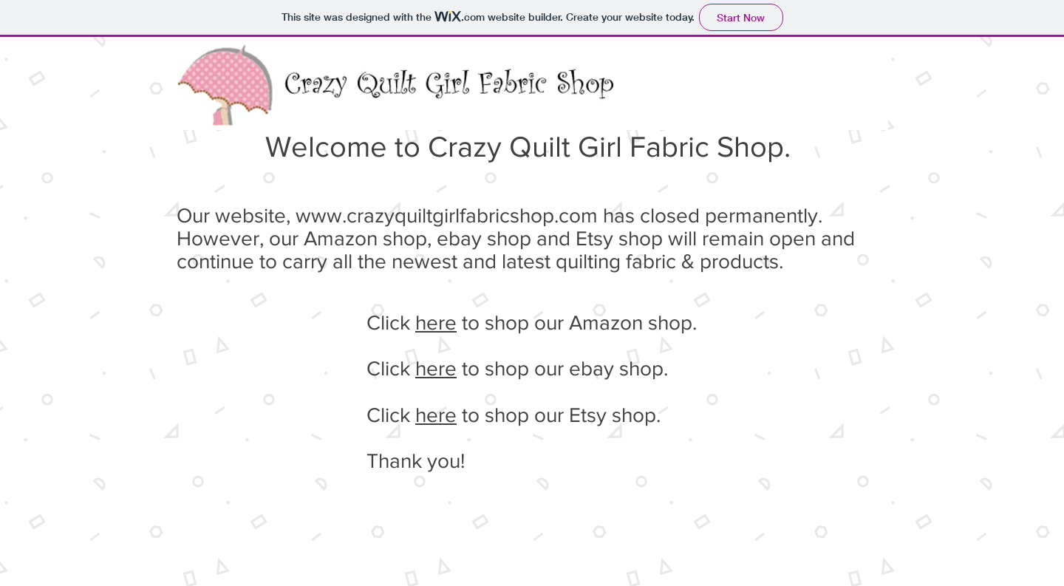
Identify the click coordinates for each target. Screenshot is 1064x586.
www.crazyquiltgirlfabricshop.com (447, 215)
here (436, 322)
